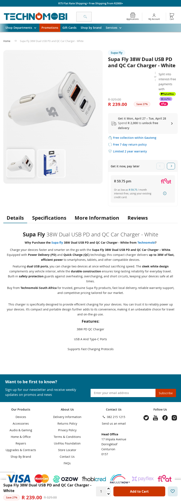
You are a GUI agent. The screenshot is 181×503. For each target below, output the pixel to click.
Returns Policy (67, 423)
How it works (165, 193)
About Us (67, 409)
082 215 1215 (116, 417)
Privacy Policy (67, 430)
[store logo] (35, 17)
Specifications (49, 217)
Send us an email (114, 423)
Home (7, 41)
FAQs (67, 463)
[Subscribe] (165, 393)
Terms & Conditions (67, 437)
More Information (97, 217)
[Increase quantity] (108, 489)
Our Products (20, 409)
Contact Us (67, 457)
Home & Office (21, 437)
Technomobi (146, 242)
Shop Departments (22, 27)
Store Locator (67, 450)
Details (15, 217)
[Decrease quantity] (108, 494)
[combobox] (84, 17)
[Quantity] (101, 491)
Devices (21, 417)
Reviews (138, 217)
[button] (20, 163)
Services (115, 27)
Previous (160, 166)
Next (171, 166)
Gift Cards (69, 28)
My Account (154, 19)
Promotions (49, 28)
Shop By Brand (21, 457)
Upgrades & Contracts (21, 450)
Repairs (21, 443)
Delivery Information (67, 417)
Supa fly (57, 242)
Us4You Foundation (67, 443)
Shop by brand (91, 28)
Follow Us (160, 409)
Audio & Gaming (21, 430)
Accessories (21, 423)
